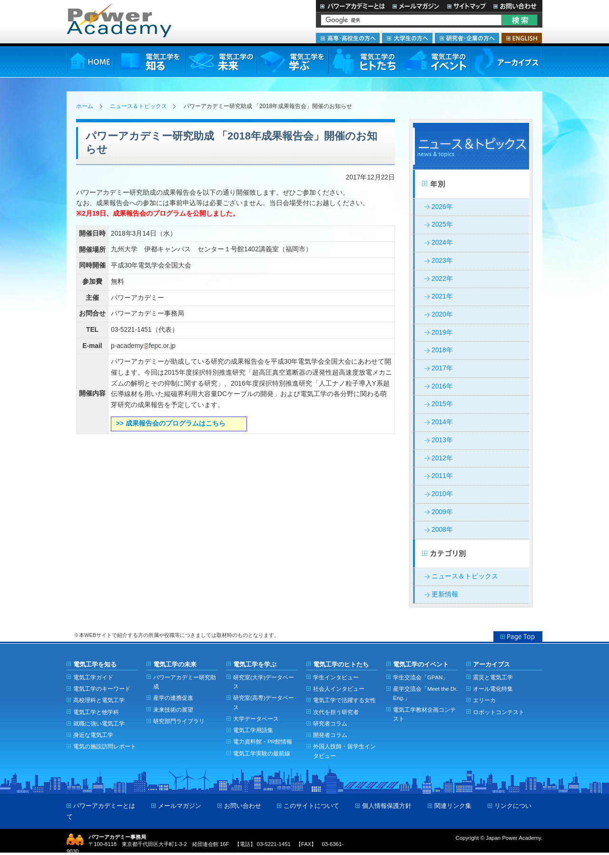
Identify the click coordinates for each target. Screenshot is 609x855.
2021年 (442, 296)
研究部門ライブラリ (179, 721)
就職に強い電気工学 (99, 723)
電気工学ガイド (93, 677)
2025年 (442, 224)
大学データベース (256, 719)
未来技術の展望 (173, 709)
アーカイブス (506, 61)
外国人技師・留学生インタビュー (344, 750)
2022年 (442, 278)
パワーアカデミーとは (352, 6)
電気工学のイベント (435, 61)
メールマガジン (416, 6)
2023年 (442, 260)
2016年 (442, 386)
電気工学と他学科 (96, 712)
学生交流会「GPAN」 (420, 677)
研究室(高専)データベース (263, 702)
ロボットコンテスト (498, 712)
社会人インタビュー (338, 689)
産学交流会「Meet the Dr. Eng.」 (425, 693)
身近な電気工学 (93, 735)
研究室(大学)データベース (263, 681)
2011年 (442, 475)
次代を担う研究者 (336, 712)
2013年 (442, 440)
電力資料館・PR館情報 (262, 741)
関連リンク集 (452, 805)
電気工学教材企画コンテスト (424, 714)
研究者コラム (330, 723)
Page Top (517, 636)
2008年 (442, 529)
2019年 (442, 332)
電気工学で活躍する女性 (344, 700)
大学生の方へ (407, 38)
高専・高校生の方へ (348, 38)
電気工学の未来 (220, 61)
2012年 (442, 458)
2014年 (442, 422)
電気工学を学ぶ (292, 61)
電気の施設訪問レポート (104, 746)
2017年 (442, 368)
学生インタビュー (336, 677)
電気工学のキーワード (101, 689)
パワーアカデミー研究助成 (184, 681)
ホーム (84, 106)
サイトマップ (466, 6)
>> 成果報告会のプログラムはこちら (171, 423)
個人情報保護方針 (387, 805)
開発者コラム (330, 735)
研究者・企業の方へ (467, 38)
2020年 (442, 314)
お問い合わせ (516, 6)
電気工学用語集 (253, 730)
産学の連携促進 (173, 698)
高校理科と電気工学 (99, 700)
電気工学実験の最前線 (261, 753)
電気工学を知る (149, 61)
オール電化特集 (493, 689)
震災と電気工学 (493, 677)
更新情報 (445, 594)
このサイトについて (311, 805)
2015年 (442, 404)
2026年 (442, 206)
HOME (90, 61)
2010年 (442, 493)
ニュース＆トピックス (138, 106)
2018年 (442, 350)
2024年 (442, 242)
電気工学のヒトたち (363, 61)
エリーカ (484, 700)
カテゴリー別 (471, 553)
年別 (471, 184)
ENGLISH (521, 38)
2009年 (442, 512)
